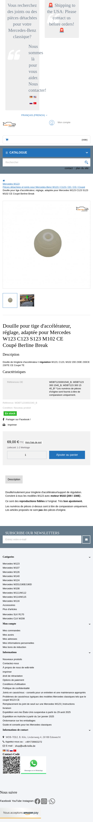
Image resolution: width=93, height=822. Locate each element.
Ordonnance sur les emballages (19, 720)
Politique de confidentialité (16, 688)
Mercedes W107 (11, 567)
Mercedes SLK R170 (13, 614)
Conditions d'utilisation (14, 684)
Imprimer (12, 424)
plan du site (82, 168)
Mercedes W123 (11, 563)
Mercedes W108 (11, 588)
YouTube (17, 800)
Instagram (28, 800)
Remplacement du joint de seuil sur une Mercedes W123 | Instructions (39, 704)
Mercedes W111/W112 (14, 592)
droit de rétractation (13, 676)
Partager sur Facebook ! (18, 419)
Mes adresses (10, 639)
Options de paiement (13, 680)
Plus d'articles (10, 609)
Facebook (5, 800)
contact (69, 168)
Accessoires (9, 605)
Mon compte (9, 623)
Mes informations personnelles (18, 643)
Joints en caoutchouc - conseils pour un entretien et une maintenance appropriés (44, 692)
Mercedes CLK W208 (14, 618)
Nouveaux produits (12, 659)
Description (14, 479)
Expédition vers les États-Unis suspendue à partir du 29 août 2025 (37, 712)
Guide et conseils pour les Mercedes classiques (27, 724)
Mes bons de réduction (14, 647)
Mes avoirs (8, 634)
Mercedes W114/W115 (14, 597)
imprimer (7, 671)
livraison (7, 708)
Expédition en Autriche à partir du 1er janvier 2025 (28, 716)
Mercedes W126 (11, 572)
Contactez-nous (11, 663)
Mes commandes (11, 630)
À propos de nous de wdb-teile (18, 667)
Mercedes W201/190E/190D (17, 584)
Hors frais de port (33, 442)
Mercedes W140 (11, 576)
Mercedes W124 (11, 580)
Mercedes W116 (11, 601)
